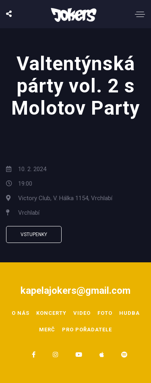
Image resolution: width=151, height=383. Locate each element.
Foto (104, 313)
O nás (20, 313)
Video (82, 313)
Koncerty (51, 313)
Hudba (129, 313)
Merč (47, 329)
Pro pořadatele (87, 329)
